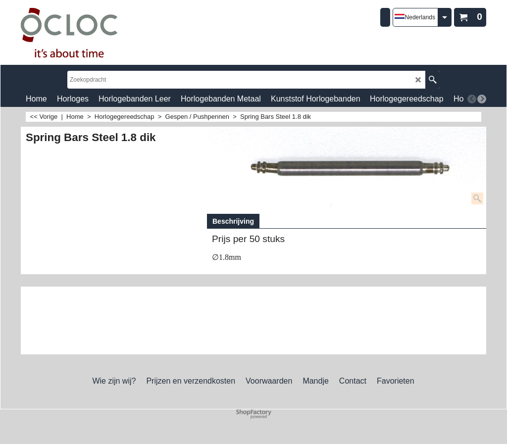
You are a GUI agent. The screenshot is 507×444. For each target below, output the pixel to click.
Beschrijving (233, 221)
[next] (481, 99)
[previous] (471, 99)
